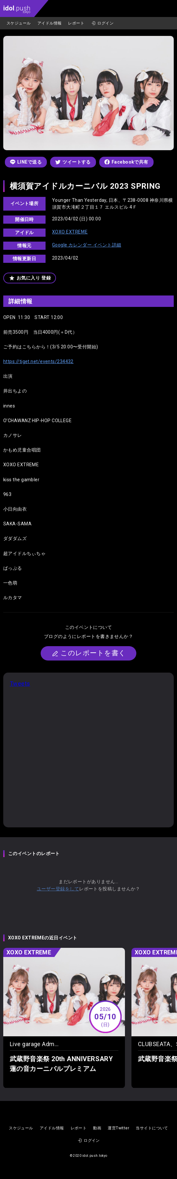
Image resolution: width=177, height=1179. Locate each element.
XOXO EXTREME (70, 231)
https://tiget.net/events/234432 (38, 361)
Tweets (20, 683)
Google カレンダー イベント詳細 (86, 244)
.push (16, 9)
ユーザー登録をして (58, 888)
